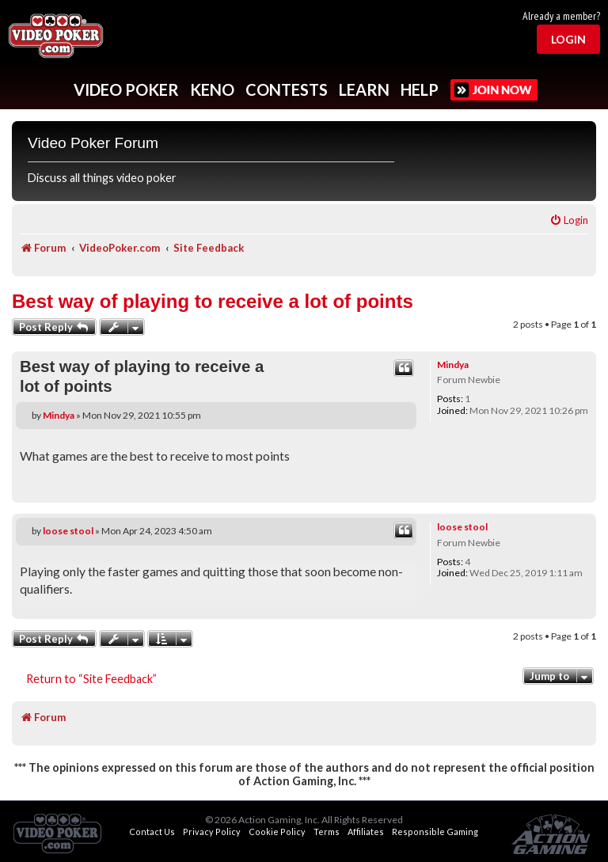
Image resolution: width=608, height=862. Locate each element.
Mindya (453, 364)
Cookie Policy (277, 831)
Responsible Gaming (435, 831)
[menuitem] (568, 220)
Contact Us (152, 831)
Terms (327, 831)
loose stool (462, 527)
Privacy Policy (212, 831)
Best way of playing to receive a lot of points (212, 301)
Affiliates (366, 831)
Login (568, 39)
